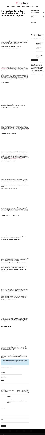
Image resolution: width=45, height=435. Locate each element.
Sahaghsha (9, 396)
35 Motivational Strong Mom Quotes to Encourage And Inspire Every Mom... (39, 56)
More (37, 6)
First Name (3, 372)
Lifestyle (18, 6)
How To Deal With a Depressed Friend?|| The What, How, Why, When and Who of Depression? (37, 75)
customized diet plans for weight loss (16, 158)
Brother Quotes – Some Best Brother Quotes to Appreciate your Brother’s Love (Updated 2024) (37, 71)
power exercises (8, 361)
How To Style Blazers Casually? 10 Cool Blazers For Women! (7, 391)
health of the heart (4, 68)
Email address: (3, 376)
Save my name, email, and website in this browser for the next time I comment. (14, 423)
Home (8, 6)
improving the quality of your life (11, 362)
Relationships (13, 6)
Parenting (23, 6)
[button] (43, 6)
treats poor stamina (6, 354)
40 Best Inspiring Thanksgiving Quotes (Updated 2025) (37, 35)
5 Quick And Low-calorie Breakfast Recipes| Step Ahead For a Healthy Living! (23, 391)
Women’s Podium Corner (30, 6)
